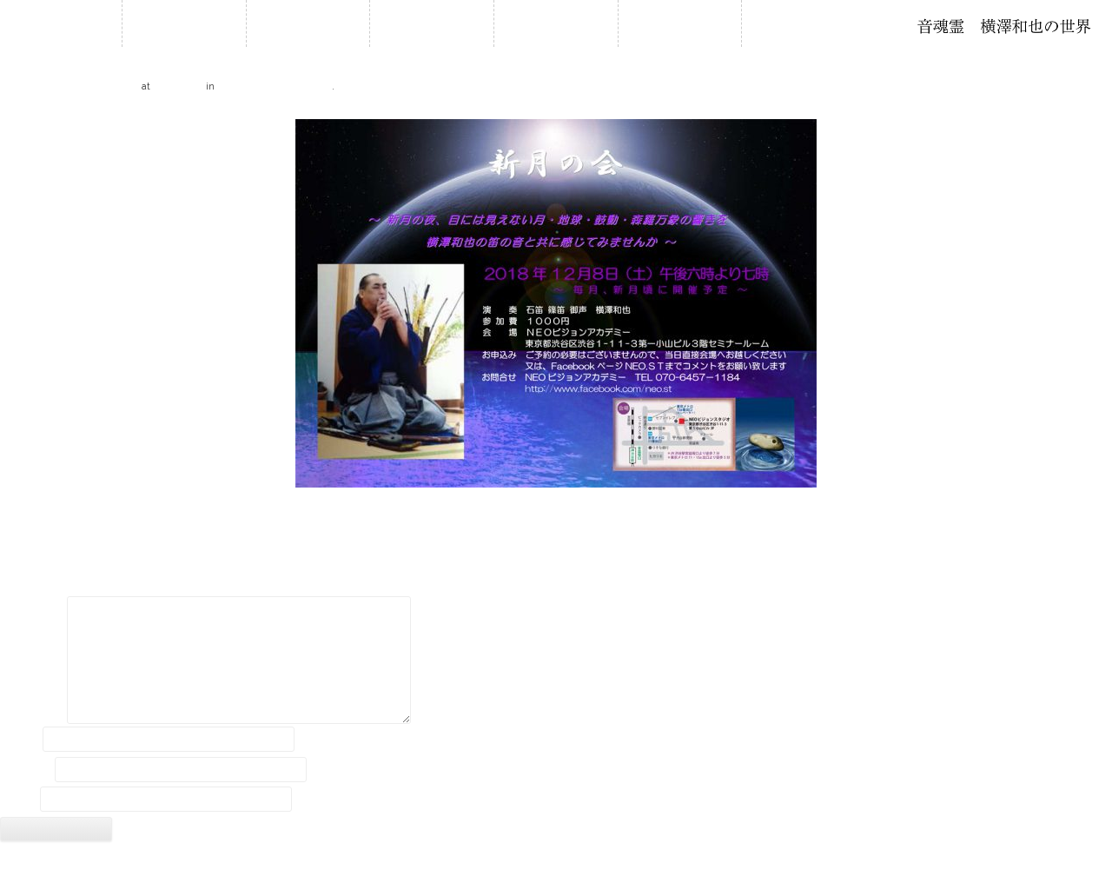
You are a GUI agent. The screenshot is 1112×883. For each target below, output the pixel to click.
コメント (32, 611)
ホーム (184, 23)
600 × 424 (178, 85)
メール (26, 769)
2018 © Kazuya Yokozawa (556, 864)
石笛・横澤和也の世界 (1004, 26)
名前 (20, 739)
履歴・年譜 (431, 23)
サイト (18, 800)
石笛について (556, 23)
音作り (679, 23)
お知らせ (307, 23)
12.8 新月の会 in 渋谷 (274, 85)
